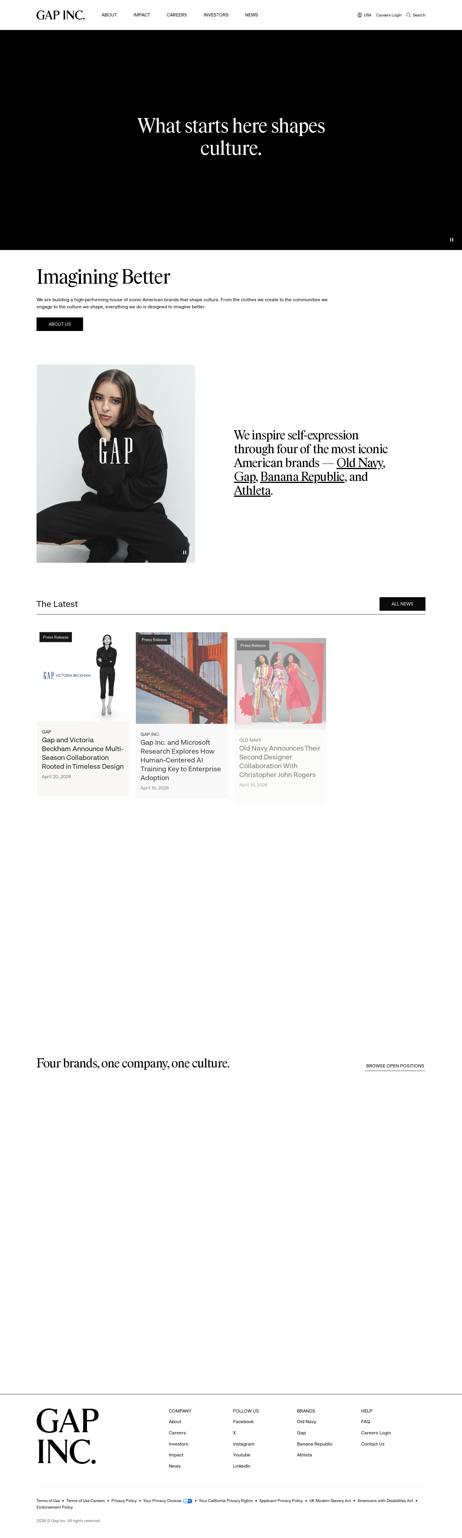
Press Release (55, 647)
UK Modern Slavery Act (330, 1500)
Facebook (243, 1421)
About (109, 15)
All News (402, 608)
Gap (244, 477)
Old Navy (359, 463)
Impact (141, 15)
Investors (216, 15)
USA (364, 15)
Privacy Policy (124, 1500)
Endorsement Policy (55, 1507)
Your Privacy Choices (162, 1500)
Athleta (252, 491)
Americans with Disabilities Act (385, 1500)
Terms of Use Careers (85, 1500)
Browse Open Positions (395, 1066)
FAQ (365, 1421)
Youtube (241, 1454)
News (251, 15)
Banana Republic (302, 477)
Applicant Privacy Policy (281, 1500)
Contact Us (373, 1443)
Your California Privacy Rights (226, 1500)
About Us (60, 324)
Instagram (244, 1443)
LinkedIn (241, 1465)
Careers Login (389, 15)
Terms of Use (48, 1500)
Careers (177, 15)
